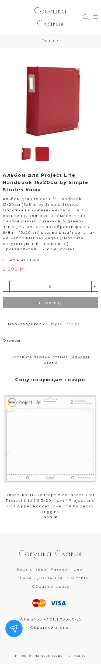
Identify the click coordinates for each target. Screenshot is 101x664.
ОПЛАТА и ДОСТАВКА (37, 578)
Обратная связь (50, 586)
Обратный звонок (50, 627)
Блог (79, 569)
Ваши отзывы (32, 569)
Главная (50, 40)
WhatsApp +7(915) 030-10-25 (51, 619)
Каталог (60, 569)
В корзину (50, 303)
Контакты (78, 578)
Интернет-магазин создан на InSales (50, 656)
